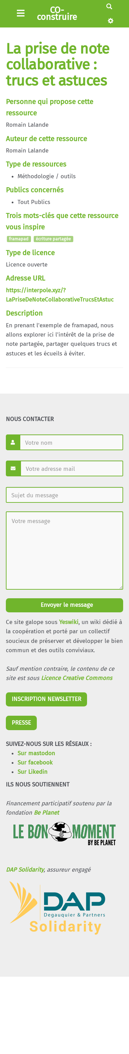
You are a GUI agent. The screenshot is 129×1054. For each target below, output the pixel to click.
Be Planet (46, 812)
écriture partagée (53, 239)
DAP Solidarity (25, 869)
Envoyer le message (66, 605)
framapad (19, 239)
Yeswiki (68, 622)
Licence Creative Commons (76, 678)
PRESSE (21, 722)
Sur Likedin (32, 771)
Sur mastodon (36, 753)
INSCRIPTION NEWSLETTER (46, 699)
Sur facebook (35, 762)
